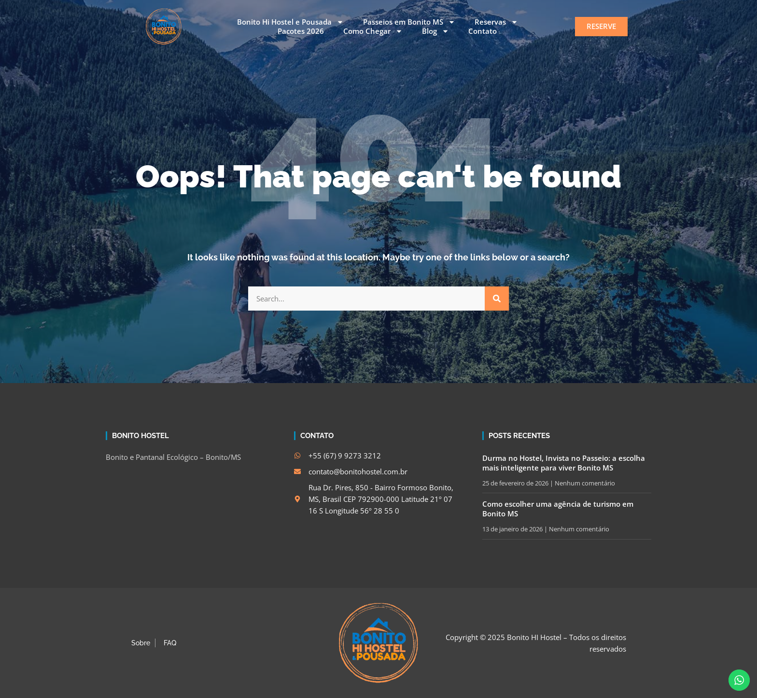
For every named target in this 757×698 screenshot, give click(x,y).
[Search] (497, 298)
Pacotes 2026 (301, 31)
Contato (482, 31)
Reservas (496, 22)
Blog (435, 31)
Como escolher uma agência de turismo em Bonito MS (557, 508)
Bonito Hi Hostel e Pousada (290, 22)
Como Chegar (373, 31)
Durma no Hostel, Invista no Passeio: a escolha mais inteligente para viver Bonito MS (563, 462)
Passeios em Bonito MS (409, 22)
